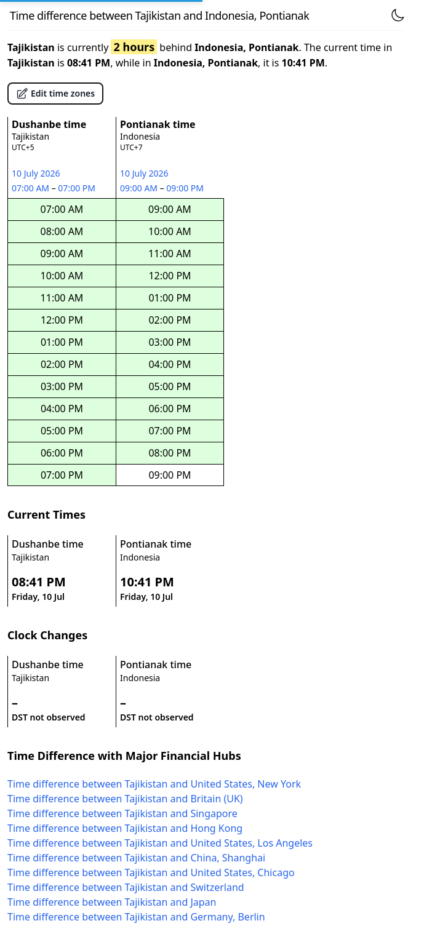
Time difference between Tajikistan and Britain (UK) (125, 798)
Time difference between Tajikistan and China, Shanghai (136, 857)
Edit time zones (55, 93)
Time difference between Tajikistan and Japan (111, 902)
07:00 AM (32, 188)
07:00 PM (77, 188)
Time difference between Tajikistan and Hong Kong (124, 828)
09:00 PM (185, 188)
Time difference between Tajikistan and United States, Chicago (151, 872)
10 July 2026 (36, 173)
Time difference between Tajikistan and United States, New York (154, 784)
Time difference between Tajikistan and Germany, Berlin (136, 917)
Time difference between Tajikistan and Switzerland (125, 887)
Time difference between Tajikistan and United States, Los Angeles (160, 843)
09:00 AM (140, 188)
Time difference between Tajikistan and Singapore (122, 813)
